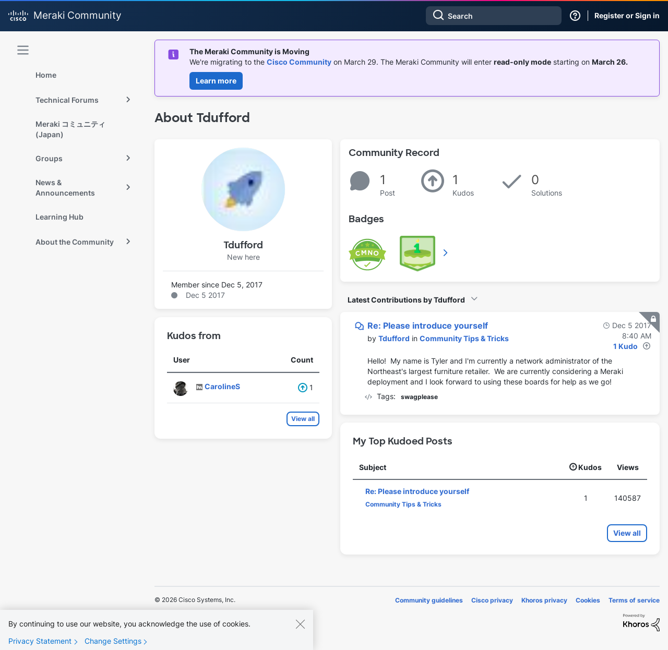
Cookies (588, 600)
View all (303, 419)
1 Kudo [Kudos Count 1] (625, 346)
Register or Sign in (627, 15)
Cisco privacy (492, 600)
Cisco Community (299, 61)
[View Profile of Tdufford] (394, 338)
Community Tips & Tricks (464, 338)
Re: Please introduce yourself (427, 325)
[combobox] (494, 15)
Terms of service (634, 600)
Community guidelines (429, 600)
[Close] (300, 634)
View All (446, 252)
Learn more (216, 80)
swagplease (419, 397)
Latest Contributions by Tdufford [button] (406, 299)
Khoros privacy (544, 600)
